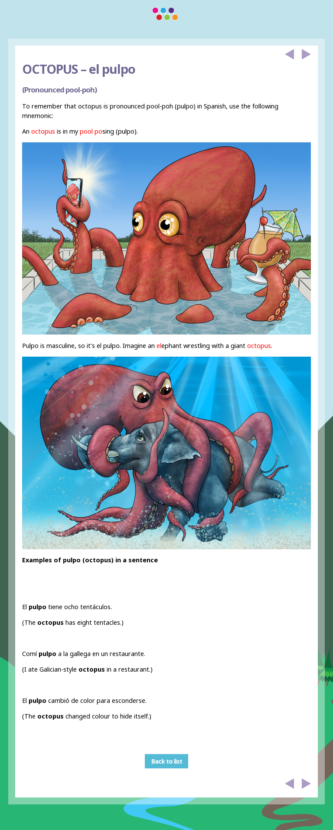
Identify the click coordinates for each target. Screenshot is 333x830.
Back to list (166, 761)
